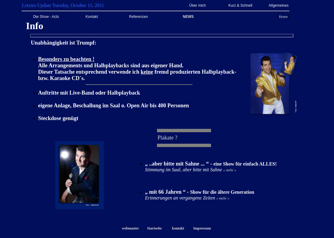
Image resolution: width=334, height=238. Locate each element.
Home (283, 17)
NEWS (188, 17)
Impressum (202, 228)
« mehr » (229, 170)
